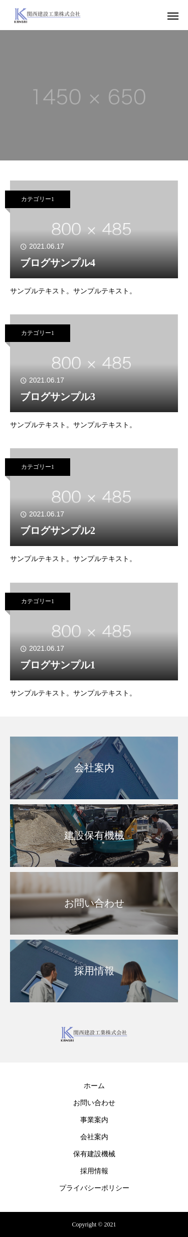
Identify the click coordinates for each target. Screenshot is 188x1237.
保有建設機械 (94, 1154)
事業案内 (94, 1120)
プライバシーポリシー (94, 1188)
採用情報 (94, 1171)
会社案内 (94, 1137)
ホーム (94, 1086)
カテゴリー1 (37, 199)
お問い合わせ (94, 1103)
